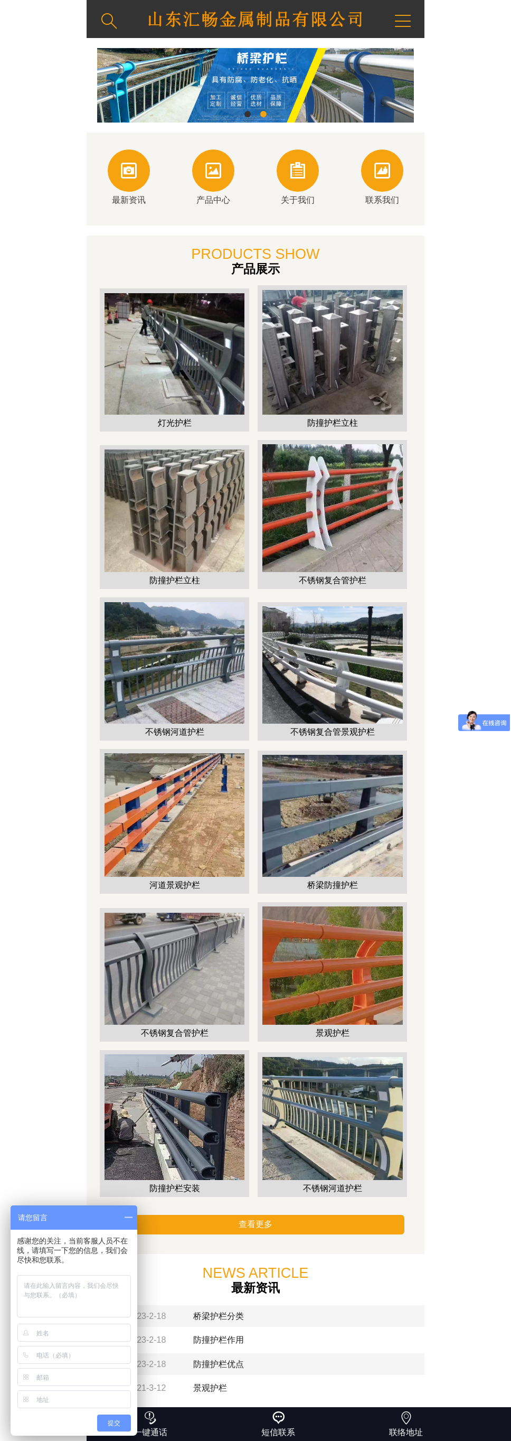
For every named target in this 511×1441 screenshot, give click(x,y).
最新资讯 (129, 176)
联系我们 (382, 176)
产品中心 (213, 176)
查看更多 (255, 1224)
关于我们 (298, 176)
